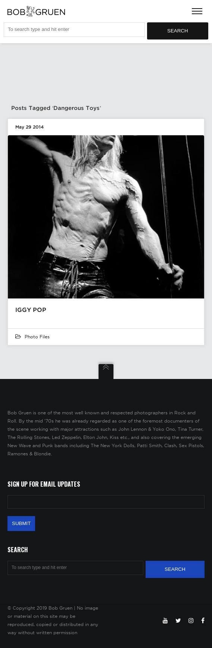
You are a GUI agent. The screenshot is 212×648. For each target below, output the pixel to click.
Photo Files (37, 336)
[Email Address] (106, 502)
